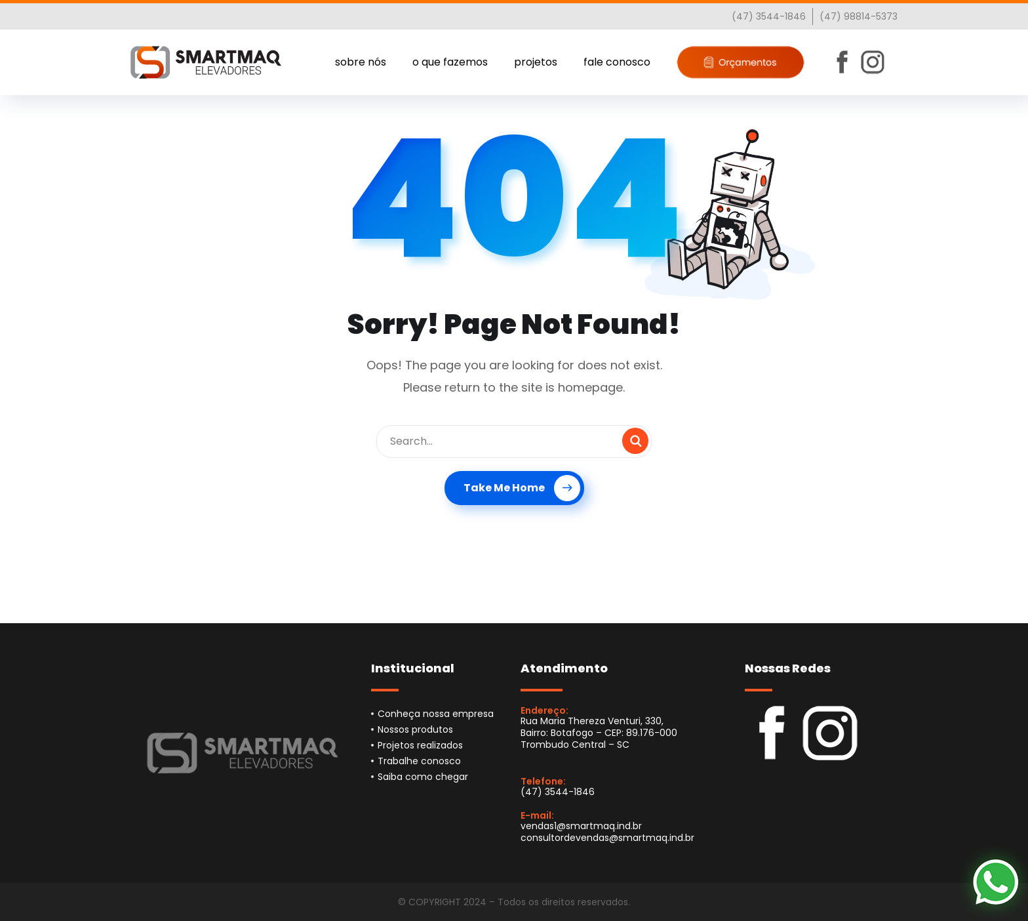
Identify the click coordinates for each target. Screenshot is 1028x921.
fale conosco (616, 62)
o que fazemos (450, 62)
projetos (535, 62)
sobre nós (360, 62)
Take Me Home (522, 488)
